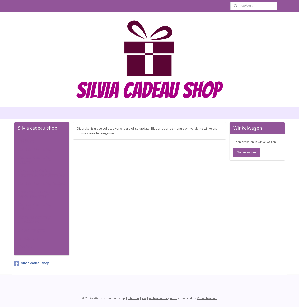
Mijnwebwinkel (207, 298)
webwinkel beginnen (163, 298)
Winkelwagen (246, 152)
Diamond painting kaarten (34, 160)
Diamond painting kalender (34, 207)
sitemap (133, 298)
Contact (25, 247)
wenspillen (28, 239)
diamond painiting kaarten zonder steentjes (41, 173)
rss (144, 298)
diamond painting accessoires (34, 220)
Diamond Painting (34, 150)
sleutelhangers (31, 230)
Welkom (26, 141)
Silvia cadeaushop (31, 263)
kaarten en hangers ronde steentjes (36, 194)
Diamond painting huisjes (41, 184)
